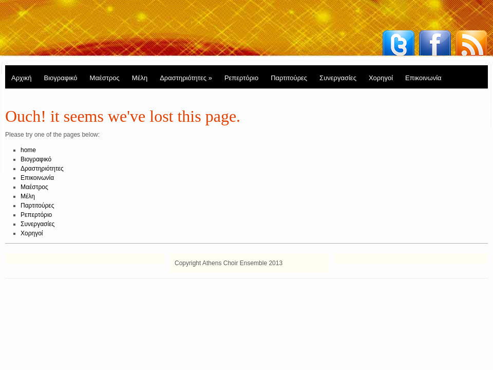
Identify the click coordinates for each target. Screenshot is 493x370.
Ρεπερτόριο (241, 78)
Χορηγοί (381, 78)
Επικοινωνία (423, 78)
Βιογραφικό (61, 78)
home (28, 150)
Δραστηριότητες (186, 78)
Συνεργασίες (337, 78)
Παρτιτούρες (289, 78)
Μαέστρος (105, 78)
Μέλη (139, 78)
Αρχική (21, 78)
